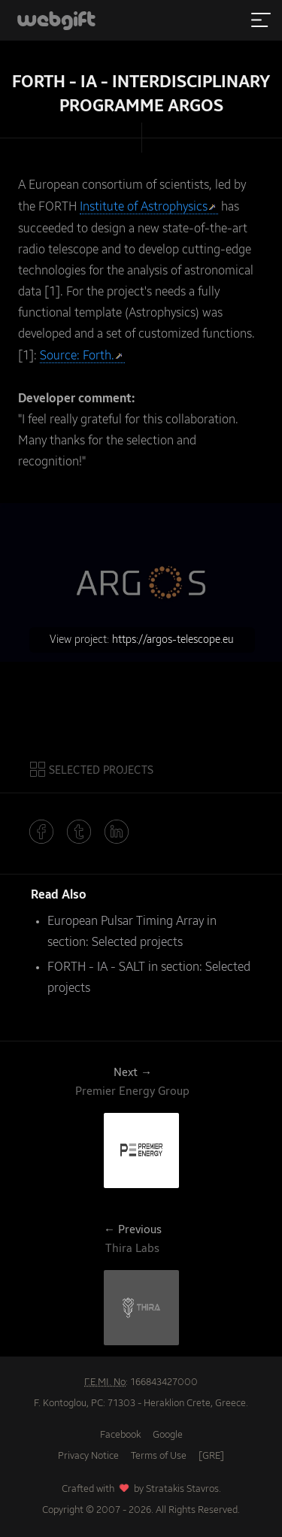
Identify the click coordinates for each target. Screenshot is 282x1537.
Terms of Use (158, 1456)
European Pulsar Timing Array (125, 922)
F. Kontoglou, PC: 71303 (84, 1403)
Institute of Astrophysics (144, 208)
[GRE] (211, 1456)
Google (168, 1435)
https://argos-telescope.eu (173, 640)
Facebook (120, 1435)
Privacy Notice (88, 1456)
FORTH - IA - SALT (96, 968)
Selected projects (137, 943)
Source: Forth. (77, 356)
